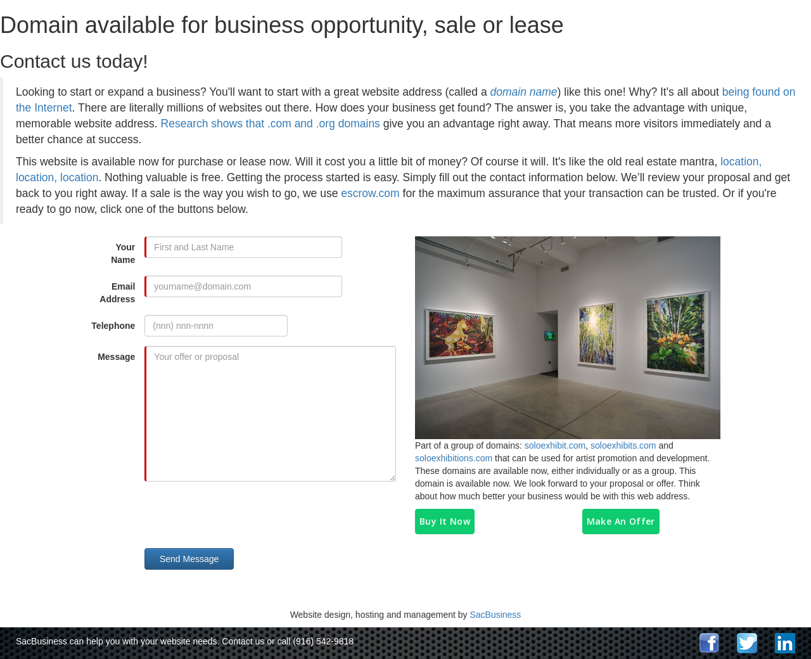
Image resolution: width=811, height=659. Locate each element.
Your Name (123, 253)
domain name (524, 92)
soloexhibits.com (623, 445)
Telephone (113, 326)
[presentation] (247, 516)
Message (116, 357)
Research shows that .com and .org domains (270, 123)
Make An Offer (621, 521)
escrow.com (370, 193)
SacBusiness (495, 615)
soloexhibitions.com (453, 458)
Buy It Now (444, 521)
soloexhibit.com (555, 445)
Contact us (243, 641)
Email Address (117, 292)
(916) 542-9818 (323, 641)
